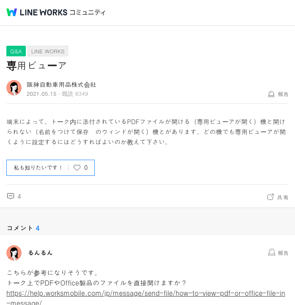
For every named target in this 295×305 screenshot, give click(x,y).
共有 (283, 197)
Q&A (16, 51)
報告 (283, 94)
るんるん (40, 253)
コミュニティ (87, 12)
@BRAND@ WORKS (36, 12)
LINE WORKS (48, 51)
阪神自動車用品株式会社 (61, 84)
